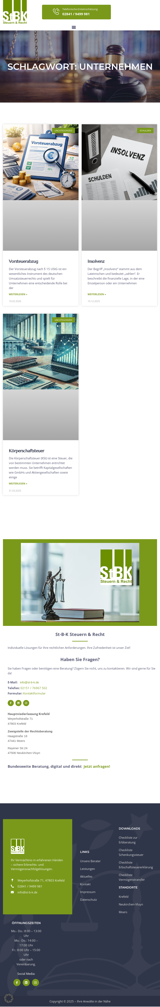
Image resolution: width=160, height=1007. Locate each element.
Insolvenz (96, 261)
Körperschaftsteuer (26, 451)
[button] (74, 27)
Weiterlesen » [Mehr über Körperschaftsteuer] (18, 484)
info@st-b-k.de (29, 683)
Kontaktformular (34, 694)
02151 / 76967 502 (34, 688)
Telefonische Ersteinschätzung (80, 9)
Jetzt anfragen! (97, 766)
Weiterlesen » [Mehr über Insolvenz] (97, 294)
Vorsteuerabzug (23, 261)
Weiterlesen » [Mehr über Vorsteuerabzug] (18, 294)
